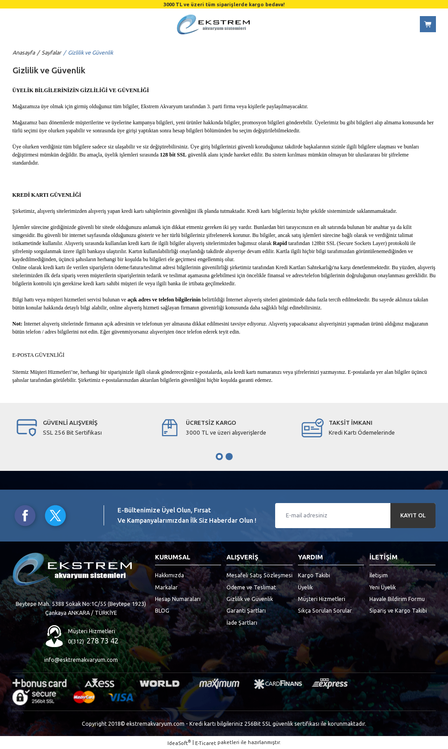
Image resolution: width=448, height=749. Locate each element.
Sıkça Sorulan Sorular (325, 610)
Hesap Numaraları (178, 599)
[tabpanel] (81, 428)
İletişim (378, 575)
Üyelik (305, 587)
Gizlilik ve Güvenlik (249, 599)
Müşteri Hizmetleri (321, 599)
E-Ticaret (205, 743)
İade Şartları (241, 622)
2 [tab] (229, 456)
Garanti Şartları (246, 610)
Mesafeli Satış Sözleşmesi (259, 575)
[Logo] (213, 24)
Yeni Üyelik (382, 587)
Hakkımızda (169, 575)
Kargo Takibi (314, 575)
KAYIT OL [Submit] (413, 515)
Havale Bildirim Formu (397, 599)
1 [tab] (219, 456)
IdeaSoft (179, 742)
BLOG (162, 610)
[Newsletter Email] (355, 515)
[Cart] (428, 24)
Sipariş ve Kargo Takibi (398, 610)
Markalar (166, 587)
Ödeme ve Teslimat (251, 587)
